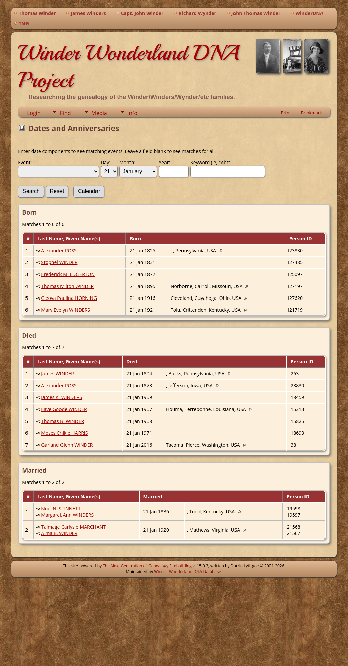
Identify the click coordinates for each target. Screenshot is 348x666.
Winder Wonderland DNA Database (187, 572)
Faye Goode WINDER (64, 409)
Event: (25, 162)
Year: (164, 162)
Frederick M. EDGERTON (68, 274)
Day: (105, 162)
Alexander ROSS (59, 250)
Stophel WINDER (59, 262)
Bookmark (311, 112)
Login (34, 113)
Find (65, 113)
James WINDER (57, 373)
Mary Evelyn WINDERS (65, 310)
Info (132, 113)
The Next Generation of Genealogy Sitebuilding (147, 566)
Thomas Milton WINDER (67, 286)
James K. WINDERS (61, 397)
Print (286, 112)
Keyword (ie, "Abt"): (211, 162)
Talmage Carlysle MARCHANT (73, 527)
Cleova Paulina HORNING (69, 298)
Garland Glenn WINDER (67, 445)
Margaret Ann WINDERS (67, 515)
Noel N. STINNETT (60, 508)
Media (99, 113)
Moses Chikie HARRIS (64, 433)
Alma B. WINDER (59, 533)
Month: (127, 162)
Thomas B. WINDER (62, 421)
